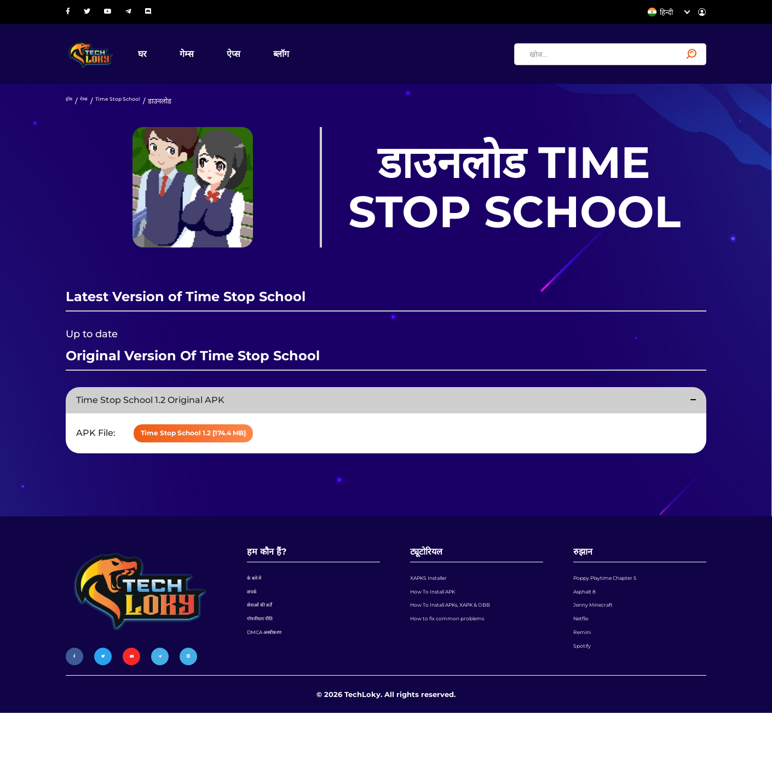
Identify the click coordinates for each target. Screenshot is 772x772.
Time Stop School (134, 117)
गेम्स (225, 62)
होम (71, 117)
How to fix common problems (463, 669)
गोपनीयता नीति (265, 669)
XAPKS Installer (437, 607)
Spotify (585, 711)
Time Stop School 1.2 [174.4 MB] (224, 455)
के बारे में (257, 607)
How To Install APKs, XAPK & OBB (468, 648)
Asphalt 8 (590, 628)
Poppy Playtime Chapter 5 (619, 607)
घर (180, 62)
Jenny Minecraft (601, 648)
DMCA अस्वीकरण (272, 690)
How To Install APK (443, 628)
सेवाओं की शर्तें (265, 648)
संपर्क (254, 628)
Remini (586, 690)
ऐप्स (272, 62)
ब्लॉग (319, 62)
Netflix (585, 669)
